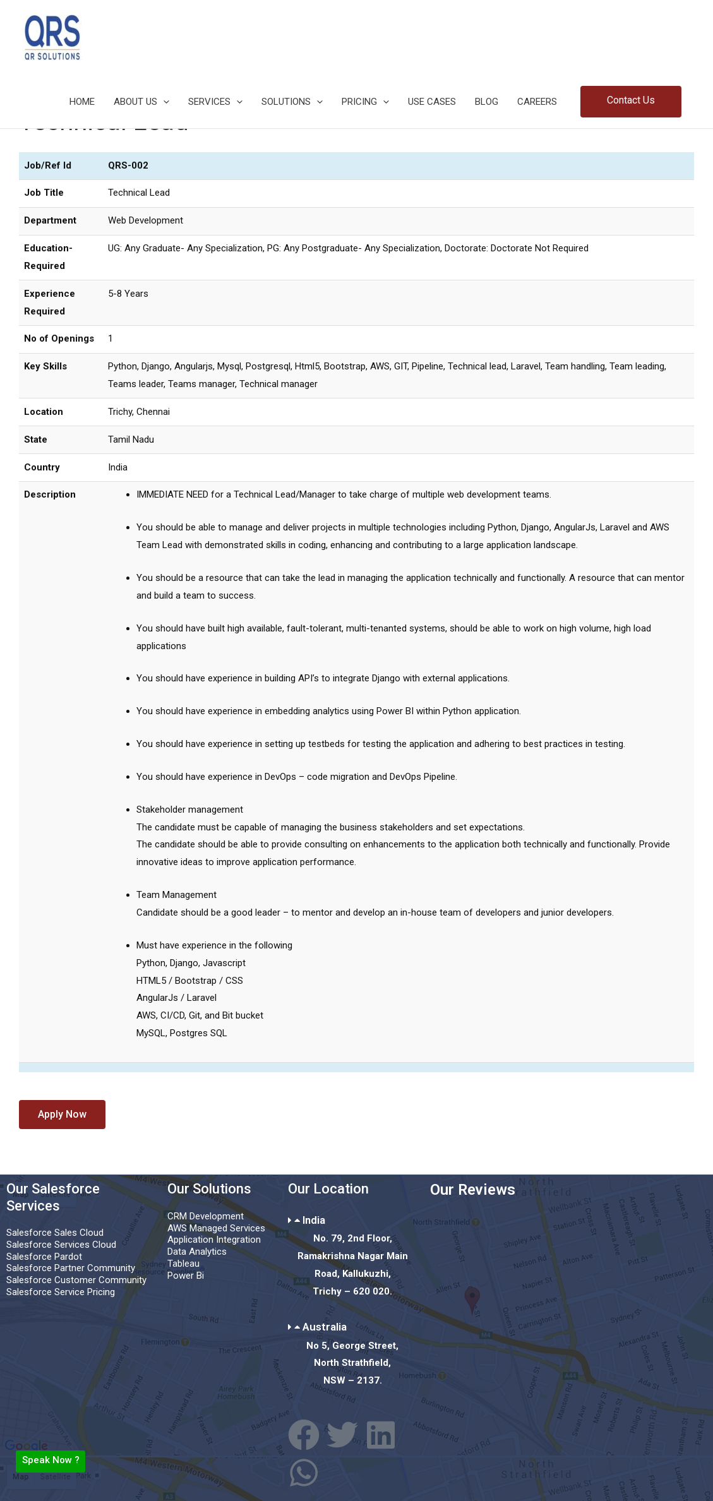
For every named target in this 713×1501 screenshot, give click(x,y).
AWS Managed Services (216, 1228)
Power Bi (185, 1275)
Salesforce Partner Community (70, 1268)
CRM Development (205, 1216)
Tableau (183, 1263)
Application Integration (214, 1239)
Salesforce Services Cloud (61, 1244)
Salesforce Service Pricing (60, 1292)
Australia (325, 1326)
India (314, 1220)
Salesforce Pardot (44, 1256)
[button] (630, 101)
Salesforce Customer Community (76, 1280)
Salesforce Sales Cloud (55, 1232)
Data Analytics (197, 1251)
